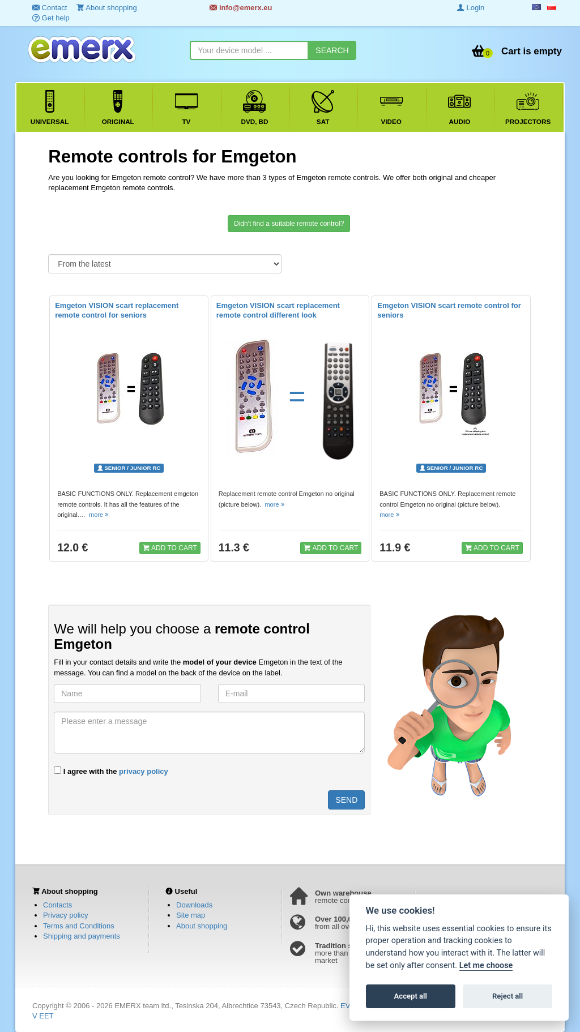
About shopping (201, 926)
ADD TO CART (170, 547)
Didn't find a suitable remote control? (289, 224)
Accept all (410, 996)
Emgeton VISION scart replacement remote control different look (278, 310)
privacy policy (143, 771)
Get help (51, 18)
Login (470, 7)
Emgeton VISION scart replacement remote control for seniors (116, 310)
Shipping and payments (81, 936)
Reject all (507, 996)
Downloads (194, 905)
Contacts (57, 905)
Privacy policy (65, 915)
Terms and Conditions (78, 926)
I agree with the (111, 771)
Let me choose (486, 965)
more (99, 514)
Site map (190, 915)
